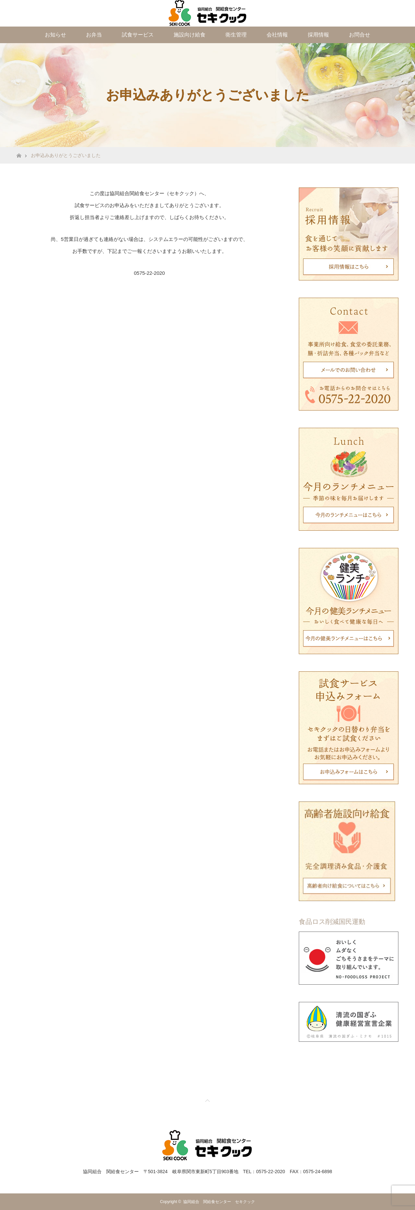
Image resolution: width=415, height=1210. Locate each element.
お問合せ (359, 35)
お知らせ (55, 35)
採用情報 (318, 35)
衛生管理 (236, 35)
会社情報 (277, 35)
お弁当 (94, 35)
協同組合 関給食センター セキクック (219, 1201)
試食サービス (138, 35)
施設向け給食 (190, 35)
